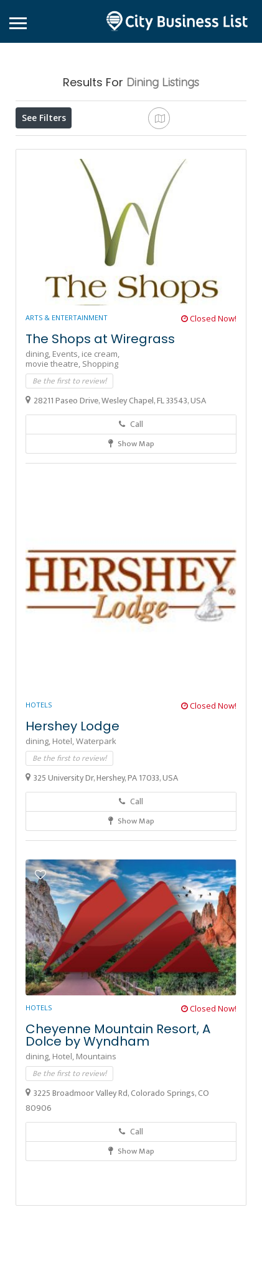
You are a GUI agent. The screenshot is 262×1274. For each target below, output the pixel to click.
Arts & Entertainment (67, 408)
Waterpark (96, 831)
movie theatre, (54, 454)
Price (38, 145)
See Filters (44, 117)
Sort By (108, 173)
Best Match (48, 173)
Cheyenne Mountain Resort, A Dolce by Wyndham (118, 1126)
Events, (67, 444)
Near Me (183, 145)
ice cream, (100, 444)
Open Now (95, 145)
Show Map (131, 534)
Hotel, (64, 831)
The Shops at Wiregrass (100, 429)
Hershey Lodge (72, 816)
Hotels (39, 795)
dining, (39, 444)
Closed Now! (208, 409)
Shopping (100, 454)
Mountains (96, 1146)
